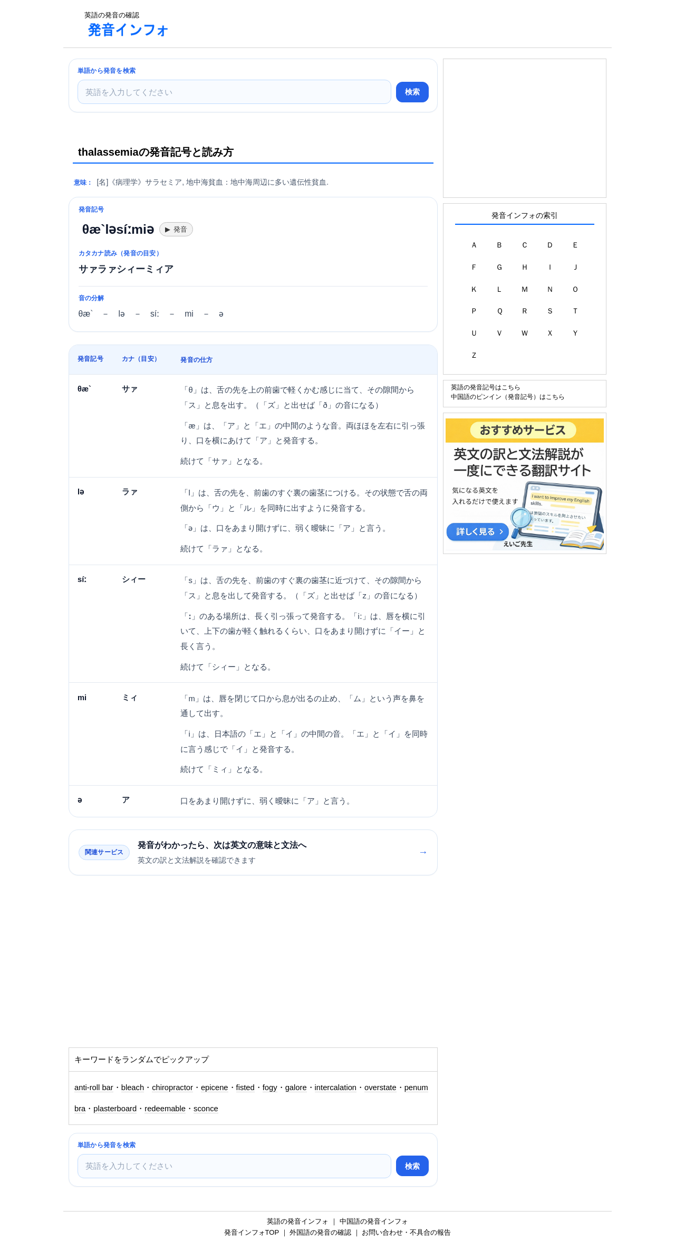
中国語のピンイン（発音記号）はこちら (508, 396)
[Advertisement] (371, 23)
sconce (206, 1108)
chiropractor (172, 1087)
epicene (214, 1087)
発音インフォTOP (251, 1232)
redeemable (165, 1108)
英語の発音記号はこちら (485, 387)
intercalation (335, 1087)
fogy (270, 1087)
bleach (132, 1087)
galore (296, 1087)
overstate (380, 1087)
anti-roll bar (93, 1087)
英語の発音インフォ (298, 1221)
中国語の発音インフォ (374, 1221)
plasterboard (115, 1108)
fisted (245, 1087)
